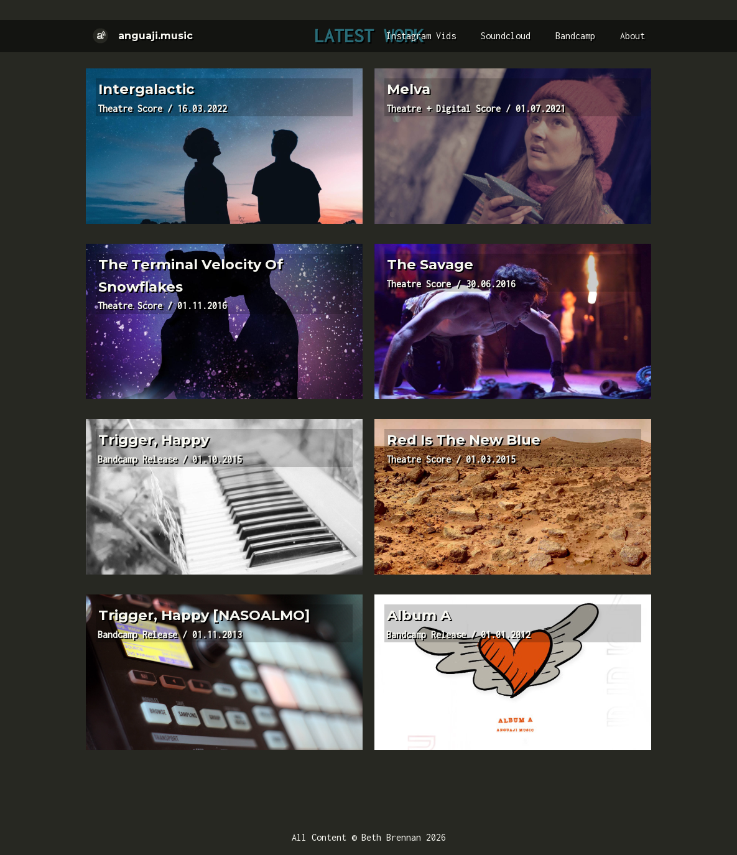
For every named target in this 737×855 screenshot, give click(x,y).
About (632, 35)
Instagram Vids (421, 35)
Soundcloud (506, 35)
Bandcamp (575, 35)
